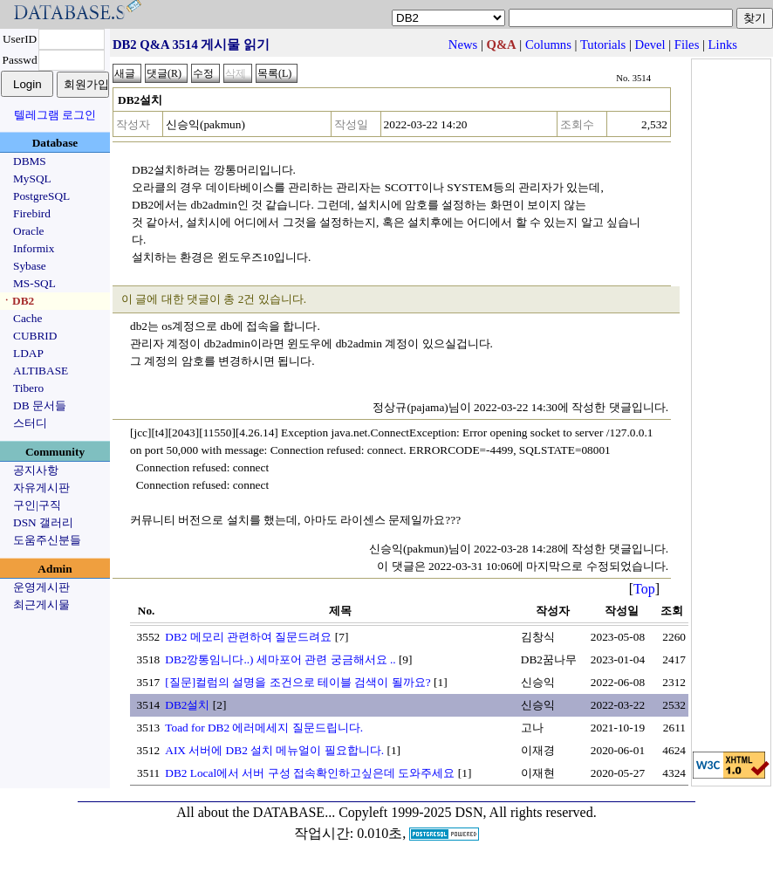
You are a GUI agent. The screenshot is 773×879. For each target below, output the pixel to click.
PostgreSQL (41, 196)
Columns (548, 45)
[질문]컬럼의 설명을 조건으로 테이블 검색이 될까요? (297, 682)
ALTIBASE (40, 370)
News (462, 45)
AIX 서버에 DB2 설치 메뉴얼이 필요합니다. (274, 750)
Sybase (29, 265)
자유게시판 (41, 487)
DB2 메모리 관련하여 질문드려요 (248, 636)
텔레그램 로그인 (55, 114)
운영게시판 (41, 587)
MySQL (32, 178)
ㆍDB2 (17, 300)
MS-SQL (34, 283)
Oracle (28, 230)
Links (722, 45)
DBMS (29, 161)
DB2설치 (187, 704)
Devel (650, 45)
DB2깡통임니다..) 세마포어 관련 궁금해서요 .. (280, 659)
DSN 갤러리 (43, 522)
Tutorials (603, 45)
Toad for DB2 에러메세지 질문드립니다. (264, 727)
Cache (27, 318)
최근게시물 (41, 604)
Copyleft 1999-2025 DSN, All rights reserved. (468, 812)
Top (644, 588)
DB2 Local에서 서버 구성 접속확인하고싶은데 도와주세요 (310, 772)
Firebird (32, 213)
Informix (33, 248)
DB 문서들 (39, 405)
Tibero (28, 388)
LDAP (28, 353)
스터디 (30, 422)
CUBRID (35, 335)
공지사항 (35, 470)
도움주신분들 (47, 539)
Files (687, 45)
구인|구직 (37, 505)
